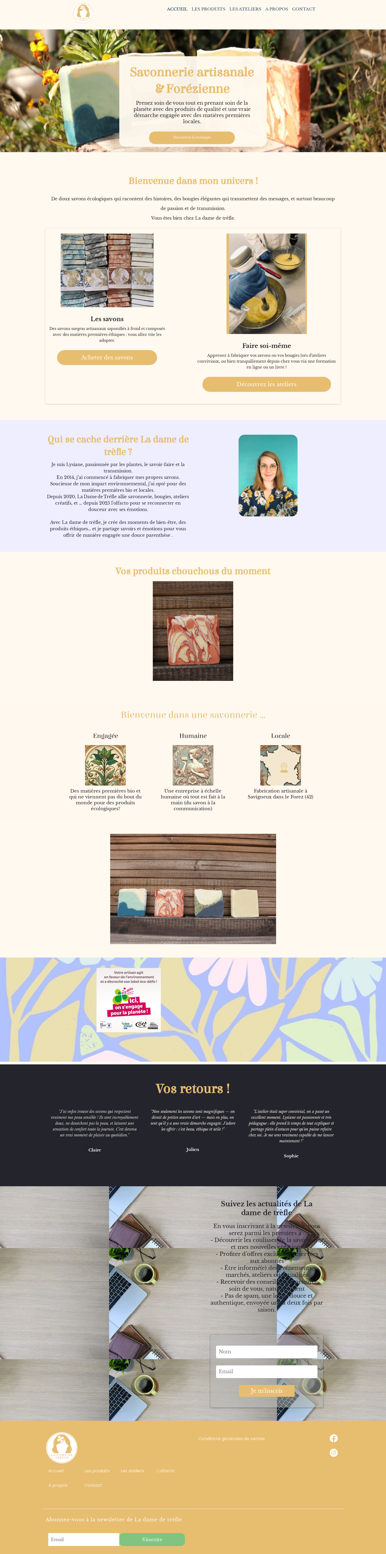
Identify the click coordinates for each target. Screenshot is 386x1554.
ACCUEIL (177, 9)
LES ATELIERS (245, 9)
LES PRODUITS (208, 9)
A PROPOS (276, 9)
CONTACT (304, 9)
